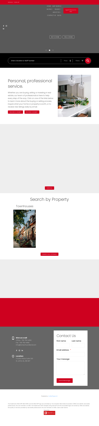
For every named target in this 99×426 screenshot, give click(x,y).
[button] (10, 2)
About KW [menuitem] (51, 12)
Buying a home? (35, 112)
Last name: (76, 346)
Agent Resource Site (82, 10)
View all (49, 189)
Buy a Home (56, 37)
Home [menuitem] (43, 9)
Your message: (63, 364)
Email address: (63, 355)
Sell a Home (71, 37)
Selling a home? (16, 112)
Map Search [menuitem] (51, 9)
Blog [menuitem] (70, 12)
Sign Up (16, 2)
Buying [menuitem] (59, 9)
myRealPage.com (53, 401)
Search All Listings (49, 256)
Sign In (10, 2)
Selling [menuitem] (67, 9)
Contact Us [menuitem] (61, 12)
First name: (61, 346)
